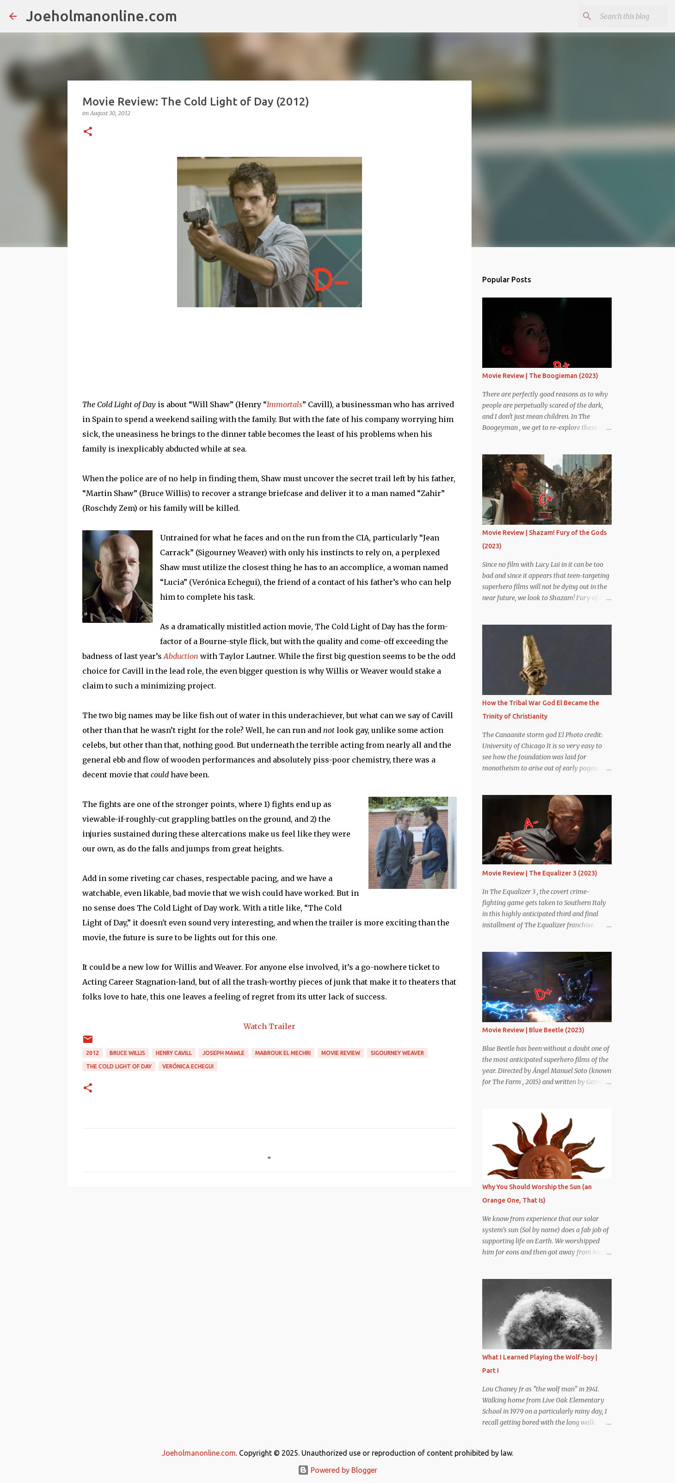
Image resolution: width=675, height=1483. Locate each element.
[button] (87, 132)
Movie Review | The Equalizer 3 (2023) (539, 873)
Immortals (284, 404)
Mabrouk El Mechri (283, 1053)
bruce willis (127, 1053)
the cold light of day (119, 1066)
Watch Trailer (269, 1026)
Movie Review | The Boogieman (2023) (540, 375)
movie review (340, 1053)
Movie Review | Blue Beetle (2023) (533, 1030)
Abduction (181, 656)
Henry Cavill (174, 1053)
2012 (92, 1053)
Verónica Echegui (188, 1066)
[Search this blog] (619, 16)
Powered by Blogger (337, 1470)
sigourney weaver (397, 1053)
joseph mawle (223, 1053)
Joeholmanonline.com (101, 15)
